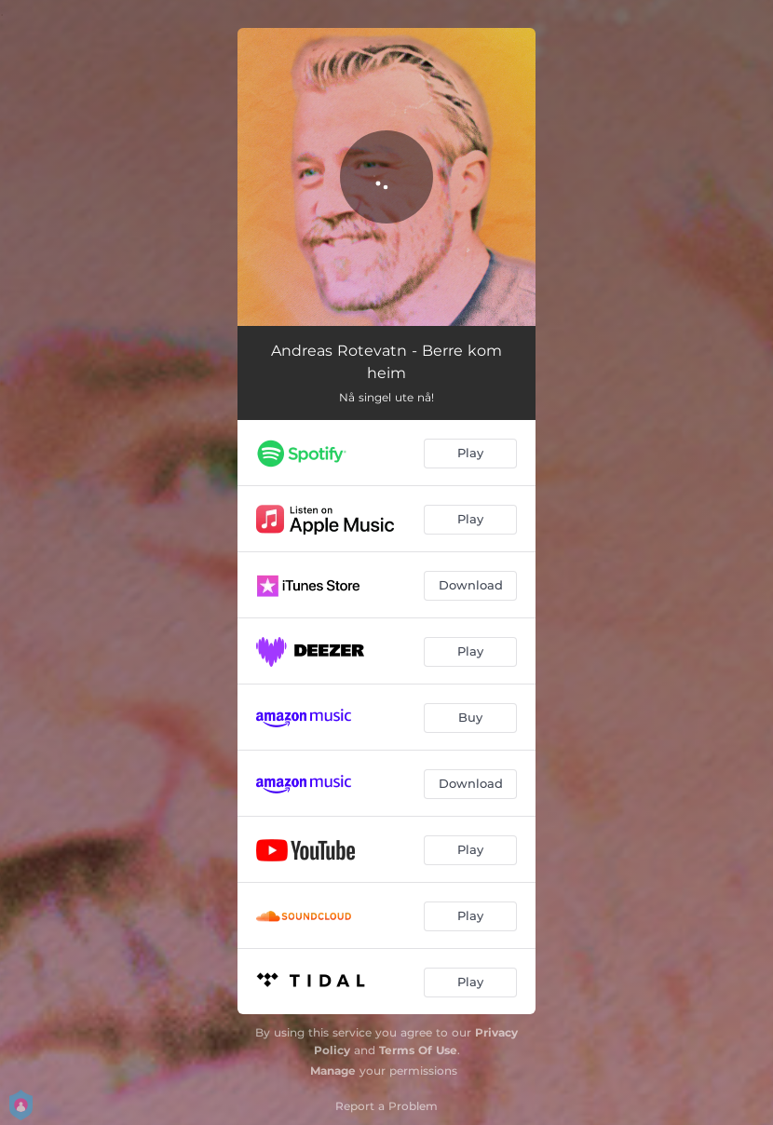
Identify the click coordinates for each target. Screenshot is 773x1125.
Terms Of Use (418, 1050)
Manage (333, 1071)
